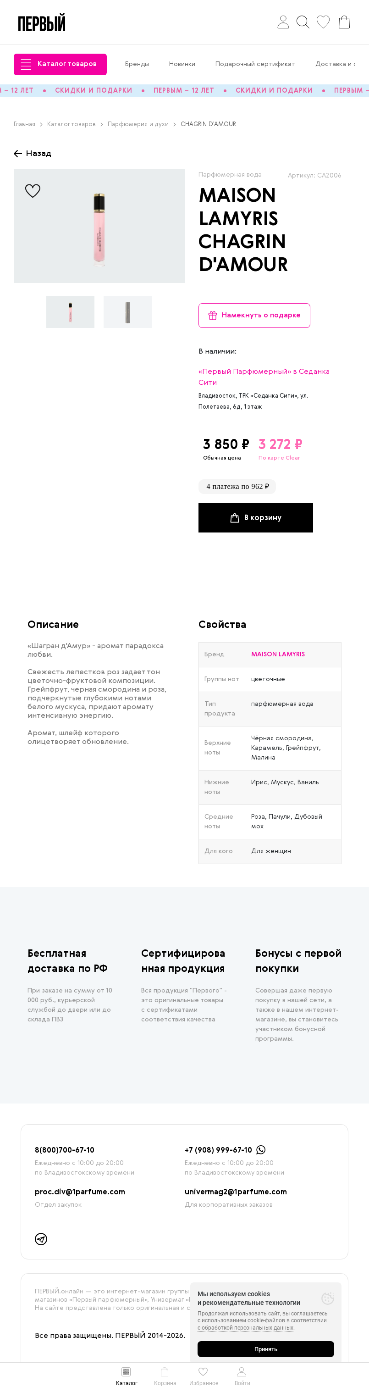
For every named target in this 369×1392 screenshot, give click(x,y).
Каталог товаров (59, 64)
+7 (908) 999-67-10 (218, 1150)
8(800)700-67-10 (64, 1150)
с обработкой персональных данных (245, 1328)
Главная (28, 125)
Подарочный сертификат (255, 64)
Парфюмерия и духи (142, 125)
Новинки (182, 64)
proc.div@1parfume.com (80, 1192)
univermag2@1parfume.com (236, 1192)
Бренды (137, 64)
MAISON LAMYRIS (278, 654)
